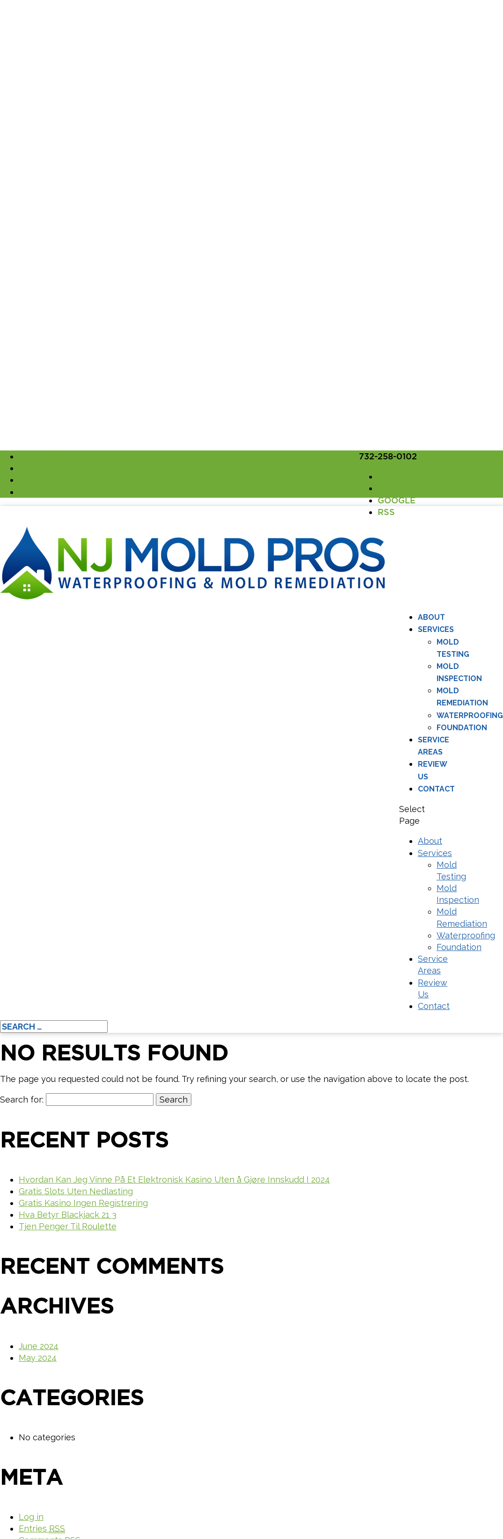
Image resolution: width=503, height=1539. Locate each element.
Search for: (22, 1099)
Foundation (462, 727)
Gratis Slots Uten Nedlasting (76, 1191)
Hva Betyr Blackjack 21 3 (68, 1215)
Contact (436, 788)
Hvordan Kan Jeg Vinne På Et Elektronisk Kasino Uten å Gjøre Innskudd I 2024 (174, 1179)
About (431, 617)
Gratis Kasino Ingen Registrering (83, 1203)
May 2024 (38, 1358)
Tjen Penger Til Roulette (68, 1226)
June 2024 (38, 1346)
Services (436, 629)
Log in (31, 1517)
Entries (42, 1529)
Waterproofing (470, 715)
